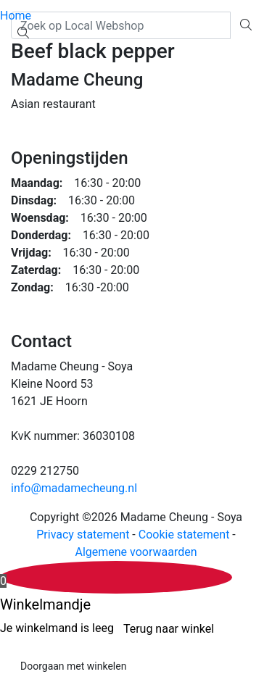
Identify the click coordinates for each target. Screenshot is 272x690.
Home (15, 15)
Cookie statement (184, 534)
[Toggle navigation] (9, 54)
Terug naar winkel (168, 629)
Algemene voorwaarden (136, 552)
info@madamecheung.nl (74, 488)
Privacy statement (82, 534)
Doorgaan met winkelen (73, 666)
